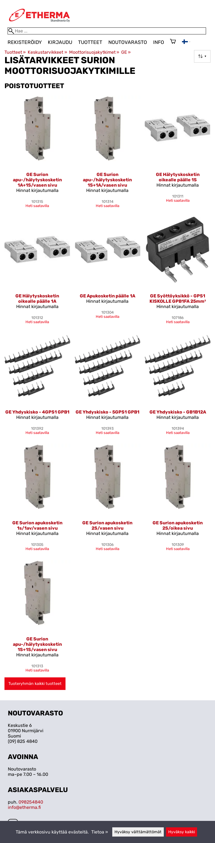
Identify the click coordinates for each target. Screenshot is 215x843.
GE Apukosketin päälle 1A (107, 296)
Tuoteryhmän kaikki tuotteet (35, 683)
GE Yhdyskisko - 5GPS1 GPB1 (107, 412)
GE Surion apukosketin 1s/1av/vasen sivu (37, 525)
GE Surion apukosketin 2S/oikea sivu (178, 525)
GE (126, 52)
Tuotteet (90, 42)
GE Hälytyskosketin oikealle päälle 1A (37, 298)
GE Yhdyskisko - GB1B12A (177, 412)
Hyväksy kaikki (181, 832)
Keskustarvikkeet (47, 52)
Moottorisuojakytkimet (94, 52)
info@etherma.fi (24, 807)
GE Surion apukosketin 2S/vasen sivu (107, 525)
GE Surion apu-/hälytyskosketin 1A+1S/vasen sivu (37, 180)
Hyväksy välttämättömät (138, 832)
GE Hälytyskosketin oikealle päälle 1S (178, 177)
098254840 (30, 802)
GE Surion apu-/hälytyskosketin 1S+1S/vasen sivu (37, 644)
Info (158, 42)
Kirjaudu (60, 42)
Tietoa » (99, 832)
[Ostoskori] (173, 42)
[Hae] (107, 30)
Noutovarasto (127, 42)
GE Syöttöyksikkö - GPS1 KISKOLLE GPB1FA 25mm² (177, 298)
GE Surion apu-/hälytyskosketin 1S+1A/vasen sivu (107, 180)
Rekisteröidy (25, 42)
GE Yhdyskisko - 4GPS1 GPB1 (37, 412)
